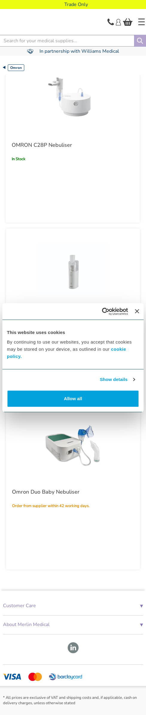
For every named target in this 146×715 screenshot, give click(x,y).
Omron (16, 67)
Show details (114, 379)
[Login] (118, 21)
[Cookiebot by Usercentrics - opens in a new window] (102, 311)
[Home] (141, 21)
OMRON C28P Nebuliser (42, 145)
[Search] (140, 41)
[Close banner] (137, 311)
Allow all (73, 398)
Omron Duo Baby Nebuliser (46, 492)
